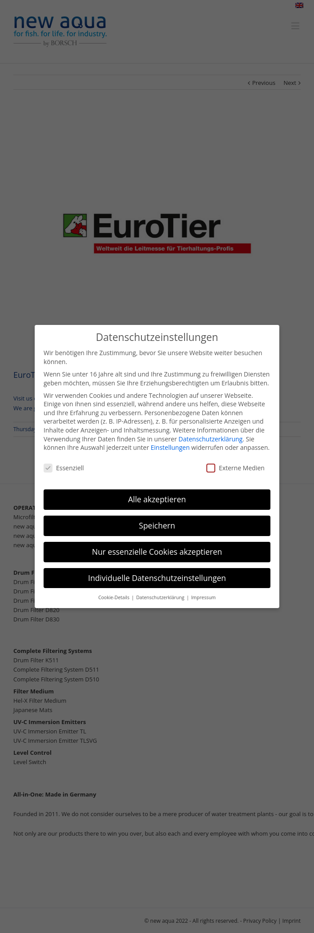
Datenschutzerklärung (210, 439)
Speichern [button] (157, 525)
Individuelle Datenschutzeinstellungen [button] (157, 578)
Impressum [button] (203, 597)
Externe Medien (235, 468)
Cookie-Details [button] (114, 597)
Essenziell (64, 468)
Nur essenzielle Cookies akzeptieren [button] (157, 551)
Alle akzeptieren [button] (157, 499)
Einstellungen (170, 447)
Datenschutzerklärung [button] (160, 597)
